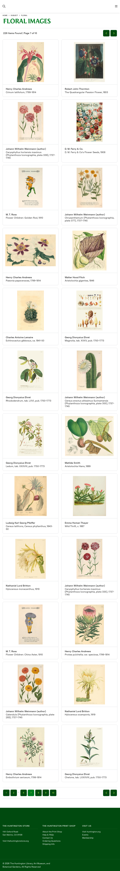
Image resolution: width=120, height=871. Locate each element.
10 (53, 793)
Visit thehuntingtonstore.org (16, 841)
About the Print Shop (52, 832)
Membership (87, 838)
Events (85, 835)
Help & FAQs (48, 835)
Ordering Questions (51, 841)
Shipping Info (48, 844)
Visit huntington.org (91, 832)
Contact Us (47, 838)
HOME (5, 15)
